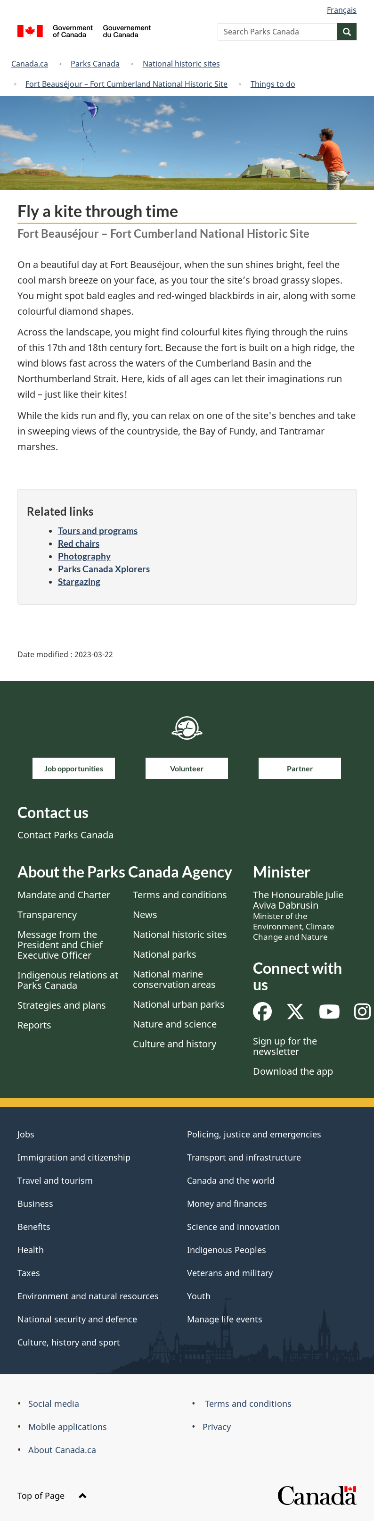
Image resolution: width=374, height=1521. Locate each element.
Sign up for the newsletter (285, 1046)
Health (30, 1249)
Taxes (28, 1273)
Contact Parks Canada (65, 834)
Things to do (273, 84)
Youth (199, 1296)
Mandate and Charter (63, 894)
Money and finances (227, 1203)
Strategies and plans (61, 1005)
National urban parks (179, 1004)
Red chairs (78, 543)
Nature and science (175, 1024)
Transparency (47, 914)
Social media (53, 1403)
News (145, 914)
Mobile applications (67, 1426)
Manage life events (224, 1319)
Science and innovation (233, 1226)
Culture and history (174, 1043)
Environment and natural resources (88, 1296)
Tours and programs (98, 530)
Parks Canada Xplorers (104, 568)
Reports (34, 1025)
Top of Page (52, 1495)
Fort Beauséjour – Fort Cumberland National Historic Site (126, 84)
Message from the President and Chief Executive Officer (60, 944)
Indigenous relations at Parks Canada (67, 980)
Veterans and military (230, 1273)
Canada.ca (29, 63)
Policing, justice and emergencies (254, 1134)
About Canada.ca (62, 1449)
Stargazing (79, 581)
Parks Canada (95, 63)
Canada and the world (231, 1180)
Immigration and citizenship (73, 1157)
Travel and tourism (55, 1180)
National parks (164, 954)
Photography (84, 556)
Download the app (293, 1071)
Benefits (33, 1226)
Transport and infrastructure (244, 1157)
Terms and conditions (180, 894)
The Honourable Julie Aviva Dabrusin (298, 915)
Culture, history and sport (68, 1342)
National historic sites (181, 63)
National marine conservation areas (174, 979)
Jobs (25, 1134)
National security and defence (77, 1319)
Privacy (217, 1426)
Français (342, 10)
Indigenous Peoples (226, 1249)
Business (35, 1203)
